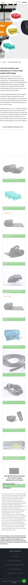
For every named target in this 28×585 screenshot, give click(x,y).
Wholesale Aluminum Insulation (15, 573)
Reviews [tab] (7, 488)
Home (4, 62)
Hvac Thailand (15, 556)
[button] (16, 2)
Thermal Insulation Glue (14, 62)
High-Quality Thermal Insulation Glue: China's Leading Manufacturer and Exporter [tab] (14, 478)
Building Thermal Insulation (13, 537)
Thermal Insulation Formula (7, 536)
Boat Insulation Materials (15, 569)
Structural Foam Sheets (15, 560)
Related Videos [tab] (9, 484)
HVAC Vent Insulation (15, 540)
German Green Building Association (15, 564)
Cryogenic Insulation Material (13, 539)
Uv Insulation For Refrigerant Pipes (14, 542)
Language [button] (24, 2)
